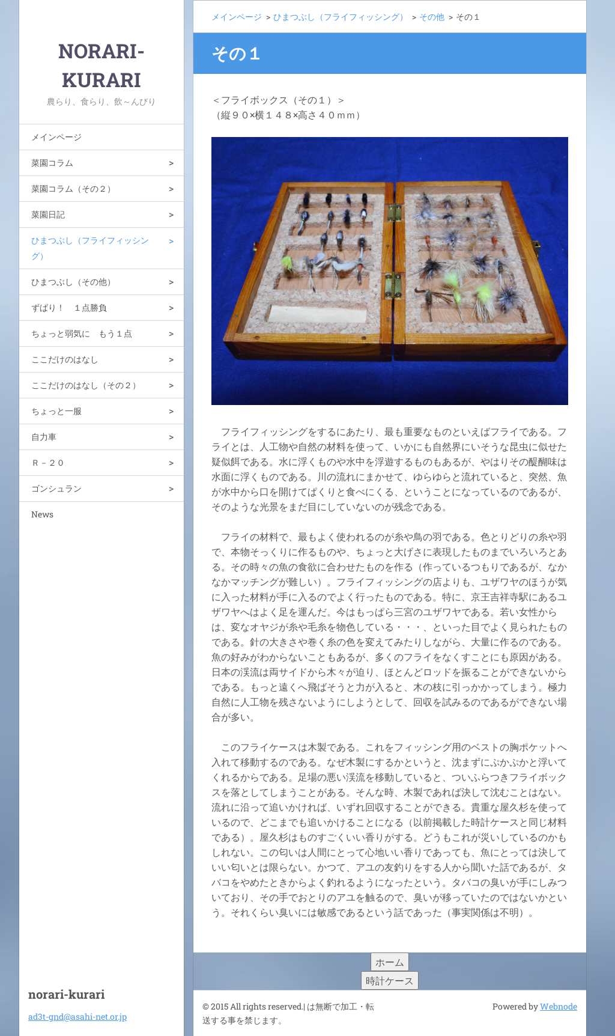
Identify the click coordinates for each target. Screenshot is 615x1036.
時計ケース (390, 980)
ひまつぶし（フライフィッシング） (90, 247)
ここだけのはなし (64, 359)
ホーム (389, 961)
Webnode (558, 1006)
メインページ (56, 136)
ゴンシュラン (56, 488)
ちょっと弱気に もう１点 (81, 333)
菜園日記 (48, 214)
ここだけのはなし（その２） (86, 385)
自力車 (43, 436)
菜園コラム (52, 162)
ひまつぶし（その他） (73, 281)
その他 (431, 16)
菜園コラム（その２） (73, 188)
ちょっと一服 (56, 410)
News (42, 514)
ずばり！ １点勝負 (69, 307)
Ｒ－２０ (48, 462)
